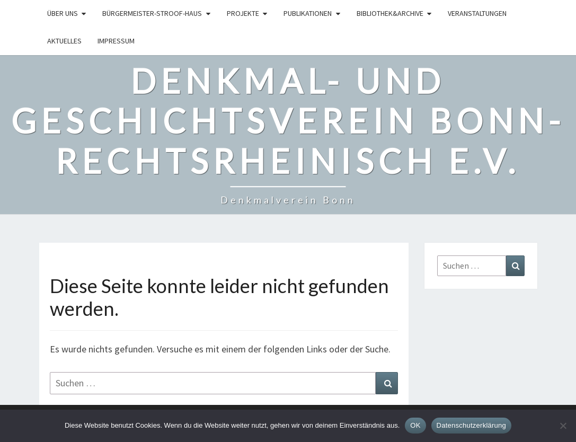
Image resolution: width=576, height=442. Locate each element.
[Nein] (562, 425)
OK (415, 425)
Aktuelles (64, 41)
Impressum (116, 41)
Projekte (243, 13)
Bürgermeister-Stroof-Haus (152, 13)
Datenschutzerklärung (471, 425)
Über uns (62, 13)
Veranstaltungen (477, 13)
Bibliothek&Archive (390, 13)
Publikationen (307, 13)
